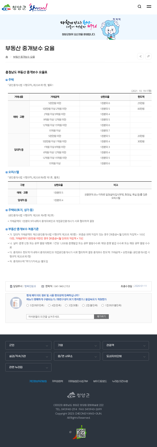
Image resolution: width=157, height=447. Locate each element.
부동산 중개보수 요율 (24, 57)
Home (6, 57)
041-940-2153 (62, 286)
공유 (140, 56)
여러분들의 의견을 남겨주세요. (44, 316)
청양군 (14, 7)
